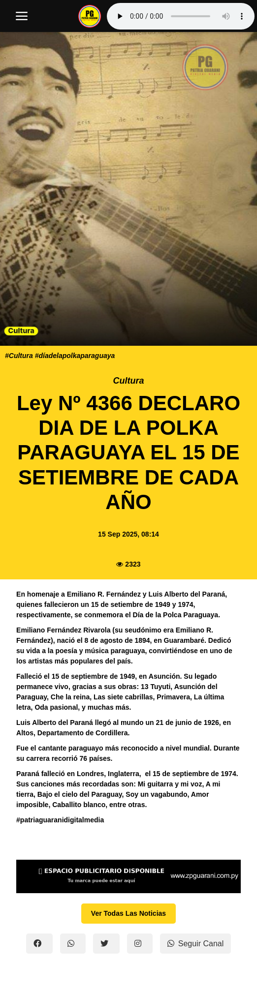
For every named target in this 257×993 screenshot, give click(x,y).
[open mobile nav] (21, 16)
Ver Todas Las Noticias (128, 913)
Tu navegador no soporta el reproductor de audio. (181, 16)
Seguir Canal (195, 943)
